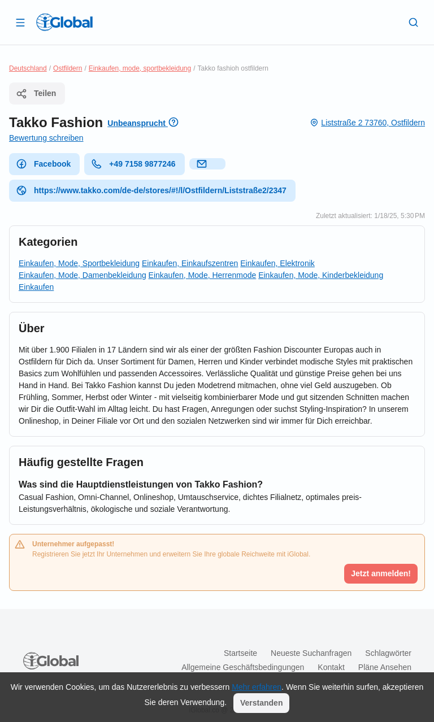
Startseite (240, 653)
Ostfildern (67, 68)
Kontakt (331, 667)
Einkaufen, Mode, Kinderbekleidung (320, 275)
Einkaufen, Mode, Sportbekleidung (79, 263)
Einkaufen (36, 287)
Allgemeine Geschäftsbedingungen (242, 667)
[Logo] (64, 22)
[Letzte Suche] (413, 22)
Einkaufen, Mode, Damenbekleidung (82, 275)
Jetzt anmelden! (381, 573)
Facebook (43, 163)
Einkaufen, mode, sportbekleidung (140, 68)
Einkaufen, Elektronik (277, 263)
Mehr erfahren (256, 686)
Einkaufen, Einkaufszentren (190, 263)
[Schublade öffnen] (20, 22)
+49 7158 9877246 (133, 163)
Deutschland (28, 68)
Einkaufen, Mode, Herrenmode (203, 275)
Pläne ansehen (384, 667)
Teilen (36, 93)
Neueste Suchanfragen (311, 653)
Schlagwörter (388, 653)
